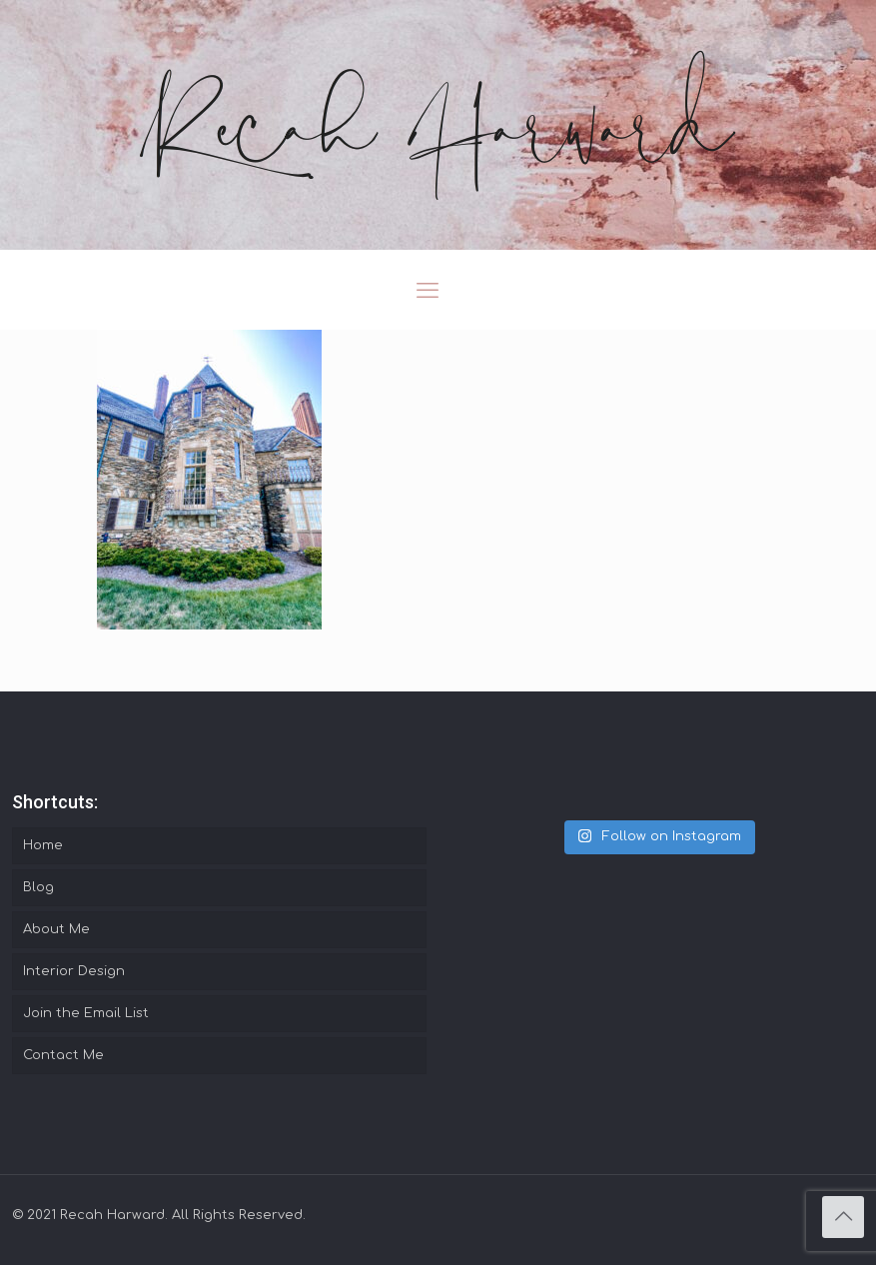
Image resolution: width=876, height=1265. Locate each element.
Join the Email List (86, 1013)
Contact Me (63, 1055)
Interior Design (74, 971)
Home (43, 845)
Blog (38, 887)
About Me (56, 929)
